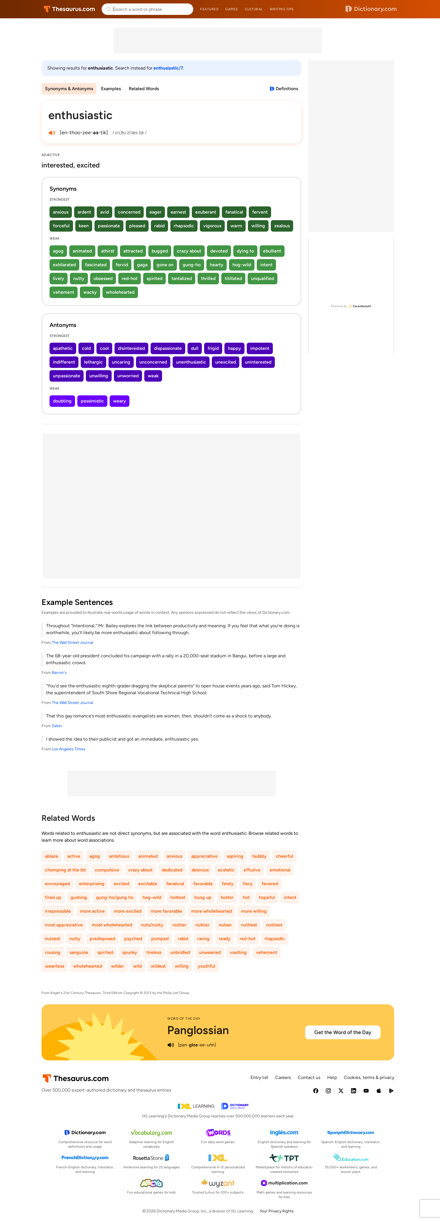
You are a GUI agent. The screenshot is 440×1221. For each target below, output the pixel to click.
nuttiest (249, 925)
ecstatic (226, 870)
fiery (247, 883)
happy (234, 348)
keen (84, 225)
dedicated (172, 870)
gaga (142, 264)
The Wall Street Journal (72, 642)
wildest (158, 966)
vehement (63, 292)
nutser (225, 925)
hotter (227, 897)
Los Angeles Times (68, 749)
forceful (61, 225)
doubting (62, 401)
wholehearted (120, 292)
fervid (122, 264)
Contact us (309, 1077)
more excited (127, 911)
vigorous (212, 225)
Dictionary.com (371, 9)
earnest (178, 212)
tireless (153, 952)
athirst (107, 251)
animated (82, 251)
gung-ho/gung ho (114, 897)
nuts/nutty (152, 925)
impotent (259, 348)
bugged (160, 251)
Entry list (259, 1077)
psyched (133, 938)
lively (58, 278)
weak (153, 375)
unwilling (98, 375)
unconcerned (153, 362)
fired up (53, 897)
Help (332, 1077)
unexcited (225, 362)
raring (203, 938)
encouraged (57, 883)
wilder (117, 966)
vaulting (238, 952)
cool (104, 348)
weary (119, 401)
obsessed (103, 278)
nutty (78, 278)
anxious (60, 212)
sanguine (79, 952)
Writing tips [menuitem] (282, 9)
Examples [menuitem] (111, 88)
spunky (129, 952)
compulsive (107, 870)
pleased (137, 225)
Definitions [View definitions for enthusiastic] (287, 88)
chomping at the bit (65, 870)
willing (258, 225)
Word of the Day (184, 1019)
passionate (109, 225)
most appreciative (64, 925)
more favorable (166, 911)
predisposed (102, 938)
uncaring (121, 362)
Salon (57, 725)
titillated (233, 278)
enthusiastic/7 (168, 68)
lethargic (93, 362)
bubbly (259, 856)
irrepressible (58, 911)
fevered (270, 883)
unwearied (210, 952)
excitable (147, 883)
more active (92, 911)
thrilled (208, 278)
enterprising (91, 883)
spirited (154, 278)
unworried (128, 375)
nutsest (52, 938)
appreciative (204, 856)
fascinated (95, 264)
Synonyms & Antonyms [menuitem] (69, 88)
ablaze (51, 856)
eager (155, 212)
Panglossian (198, 1030)
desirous (200, 870)
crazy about (189, 251)
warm (236, 225)
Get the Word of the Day (342, 1032)
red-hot (129, 278)
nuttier (179, 925)
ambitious (119, 856)
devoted (219, 251)
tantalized (181, 278)
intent (266, 264)
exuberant (205, 212)
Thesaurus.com (69, 9)
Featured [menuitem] (209, 9)
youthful (206, 966)
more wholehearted (211, 911)
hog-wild (241, 264)
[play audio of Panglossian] (170, 1045)
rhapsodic (184, 225)
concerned (129, 212)
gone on (165, 264)
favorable (203, 883)
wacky (90, 292)
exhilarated (64, 264)
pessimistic (92, 401)
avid (104, 212)
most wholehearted (112, 925)
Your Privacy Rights (277, 1211)
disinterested (131, 348)
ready (224, 938)
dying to (245, 251)
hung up (203, 897)
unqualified (262, 278)
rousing (52, 952)
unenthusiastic (191, 362)
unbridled (180, 952)
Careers (283, 1077)
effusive (252, 870)
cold (86, 348)
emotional (280, 870)
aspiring (235, 856)
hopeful (267, 897)
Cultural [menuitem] (254, 9)
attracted (133, 251)
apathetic (63, 348)
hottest (177, 897)
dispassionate (168, 348)
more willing (254, 911)
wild (137, 966)
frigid (213, 348)
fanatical (234, 212)
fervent (260, 212)
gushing (78, 897)
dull (194, 348)
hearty (216, 264)
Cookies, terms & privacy (369, 1077)
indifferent (64, 362)
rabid (159, 225)
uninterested (258, 362)
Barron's (59, 672)
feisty (228, 883)
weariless (54, 966)
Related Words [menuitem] (144, 88)
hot (246, 897)
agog (58, 251)
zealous (282, 225)
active (73, 856)
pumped (160, 938)
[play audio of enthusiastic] (51, 132)
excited (121, 883)
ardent (84, 212)
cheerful (284, 856)
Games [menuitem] (231, 9)
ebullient (272, 251)
